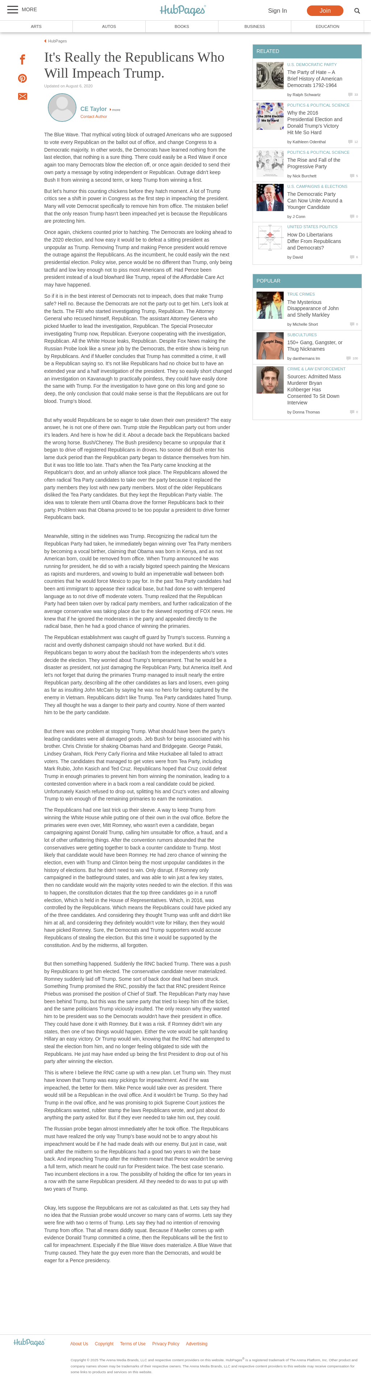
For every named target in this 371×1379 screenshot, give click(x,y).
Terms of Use (133, 1343)
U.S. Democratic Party (312, 64)
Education (327, 26)
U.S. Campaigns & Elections (317, 186)
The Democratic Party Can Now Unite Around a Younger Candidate (314, 201)
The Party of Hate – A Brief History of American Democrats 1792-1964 (314, 79)
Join (325, 10)
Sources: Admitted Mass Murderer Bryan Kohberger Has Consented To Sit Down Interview (314, 390)
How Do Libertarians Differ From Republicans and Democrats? (314, 241)
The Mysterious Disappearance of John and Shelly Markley (313, 309)
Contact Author (93, 116)
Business (255, 26)
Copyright (104, 1343)
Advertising (196, 1343)
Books (182, 26)
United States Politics (312, 227)
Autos (109, 26)
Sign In (277, 10)
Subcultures (302, 335)
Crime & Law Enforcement (316, 369)
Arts (36, 26)
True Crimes (301, 294)
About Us (79, 1343)
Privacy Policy (165, 1343)
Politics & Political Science (318, 105)
